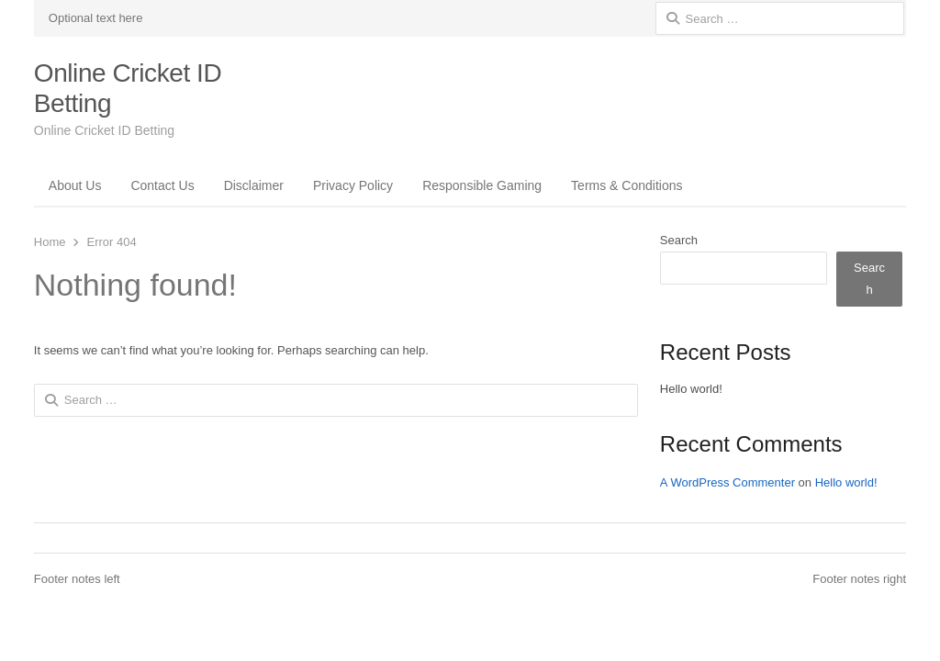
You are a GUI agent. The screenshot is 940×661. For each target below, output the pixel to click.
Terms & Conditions (626, 185)
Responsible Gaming (482, 185)
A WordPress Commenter (727, 482)
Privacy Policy (353, 185)
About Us (75, 185)
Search (679, 240)
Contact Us (162, 185)
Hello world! (691, 389)
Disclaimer (254, 185)
